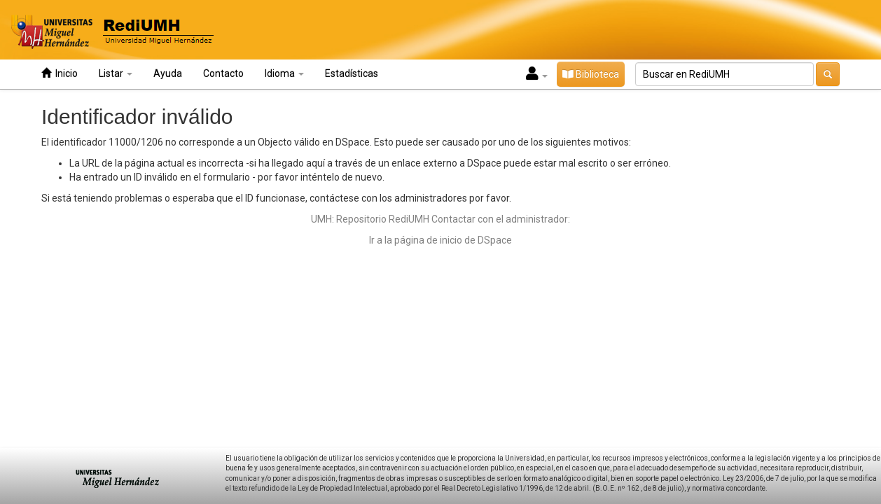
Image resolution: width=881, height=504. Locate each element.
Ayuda (167, 73)
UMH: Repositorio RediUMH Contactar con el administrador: (440, 219)
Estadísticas (351, 73)
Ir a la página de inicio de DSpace (440, 240)
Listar (115, 73)
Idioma (284, 73)
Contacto (223, 73)
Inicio (59, 73)
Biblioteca (590, 74)
